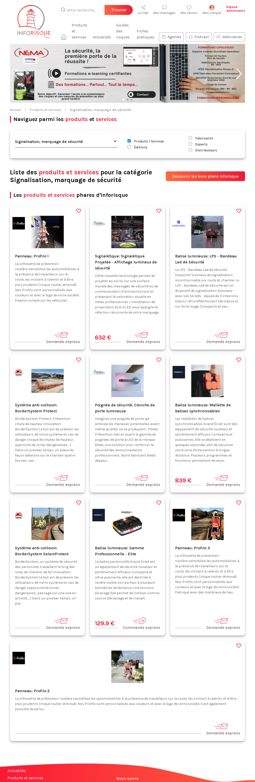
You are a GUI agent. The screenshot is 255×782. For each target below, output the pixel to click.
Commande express (141, 623)
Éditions (137, 147)
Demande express (63, 337)
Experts (198, 144)
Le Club (143, 10)
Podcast (199, 36)
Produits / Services (146, 141)
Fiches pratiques (145, 34)
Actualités (102, 37)
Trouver (119, 9)
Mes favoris (189, 10)
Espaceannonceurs (235, 8)
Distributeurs (203, 150)
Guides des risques (123, 31)
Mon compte (211, 10)
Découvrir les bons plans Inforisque (205, 176)
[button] (15, 73)
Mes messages (164, 10)
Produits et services (79, 31)
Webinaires (229, 36)
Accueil (15, 110)
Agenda (171, 36)
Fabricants (201, 138)
